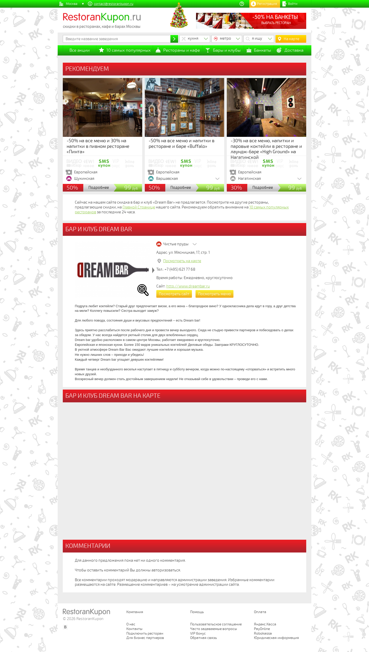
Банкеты (262, 50)
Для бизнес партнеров (145, 638)
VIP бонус (198, 633)
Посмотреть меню (214, 294)
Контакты (134, 629)
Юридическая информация (276, 638)
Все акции (79, 50)
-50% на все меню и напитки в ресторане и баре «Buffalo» (181, 143)
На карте (291, 39)
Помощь (197, 612)
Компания (134, 612)
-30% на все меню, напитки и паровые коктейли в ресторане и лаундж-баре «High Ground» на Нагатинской (266, 149)
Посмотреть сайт (174, 294)
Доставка (293, 50)
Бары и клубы (227, 50)
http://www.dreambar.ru (188, 286)
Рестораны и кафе (181, 50)
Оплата (260, 612)
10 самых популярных (128, 50)
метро (225, 38)
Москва (71, 4)
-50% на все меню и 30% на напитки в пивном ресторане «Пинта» (98, 146)
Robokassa (263, 633)
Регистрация (267, 4)
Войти (293, 4)
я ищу (257, 38)
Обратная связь (203, 638)
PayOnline (262, 629)
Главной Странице (138, 207)
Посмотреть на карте (182, 261)
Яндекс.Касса (265, 624)
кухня (193, 38)
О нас (130, 624)
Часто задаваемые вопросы (213, 629)
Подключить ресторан (144, 633)
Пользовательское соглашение (216, 624)
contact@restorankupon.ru (113, 4)
